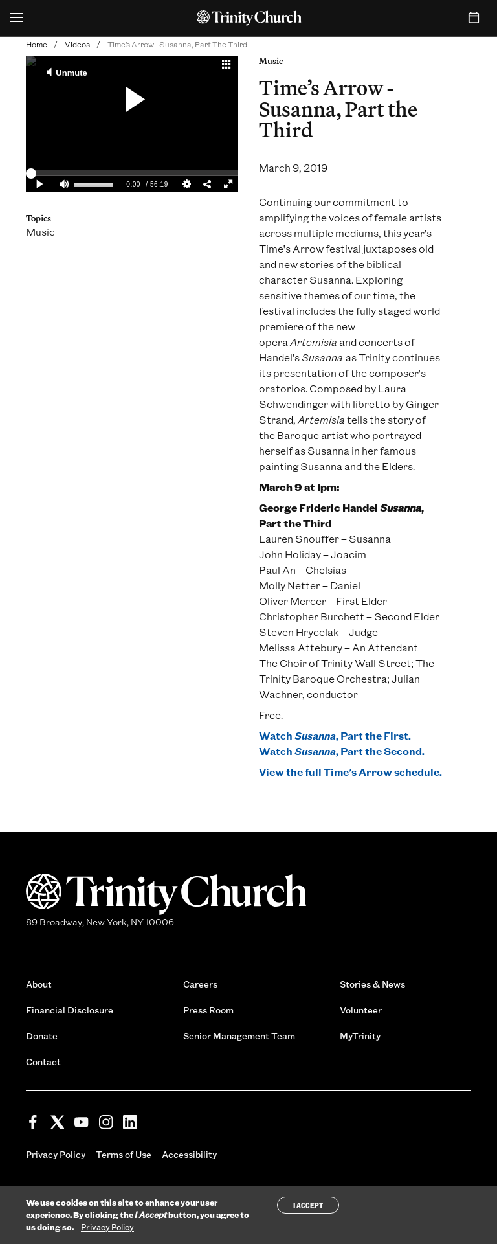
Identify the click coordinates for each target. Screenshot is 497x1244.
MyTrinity (360, 1036)
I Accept (308, 1205)
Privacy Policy (55, 1154)
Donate (42, 1036)
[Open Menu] (16, 18)
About (39, 984)
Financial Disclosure (69, 1010)
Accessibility (189, 1154)
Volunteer (361, 1010)
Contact (43, 1062)
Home (36, 44)
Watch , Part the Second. (342, 751)
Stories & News (372, 984)
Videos (77, 44)
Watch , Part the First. (335, 735)
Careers (200, 984)
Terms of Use (123, 1154)
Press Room (208, 1010)
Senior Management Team (239, 1036)
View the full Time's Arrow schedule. (350, 771)
